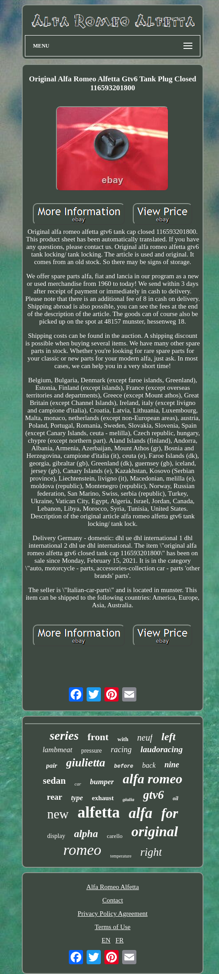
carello (114, 836)
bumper (102, 782)
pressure (91, 750)
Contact (112, 900)
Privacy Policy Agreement (112, 913)
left (168, 736)
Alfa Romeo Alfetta (112, 886)
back (148, 765)
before (123, 766)
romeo (82, 850)
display (56, 836)
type (77, 798)
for (169, 813)
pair (51, 765)
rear (54, 797)
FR (119, 940)
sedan (54, 780)
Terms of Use (113, 926)
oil (176, 798)
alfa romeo (152, 778)
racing (121, 749)
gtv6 (153, 795)
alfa (140, 813)
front (98, 736)
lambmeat (57, 750)
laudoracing (161, 749)
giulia (128, 799)
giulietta (85, 762)
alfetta (99, 812)
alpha (86, 833)
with (122, 739)
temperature (120, 856)
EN (106, 940)
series (64, 735)
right (151, 852)
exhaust (103, 798)
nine (171, 764)
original (154, 831)
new (57, 814)
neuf (144, 737)
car (78, 783)
